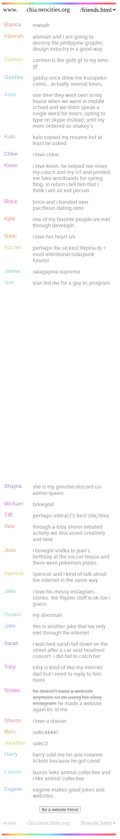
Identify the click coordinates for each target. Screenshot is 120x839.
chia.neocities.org (48, 9)
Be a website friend (60, 809)
